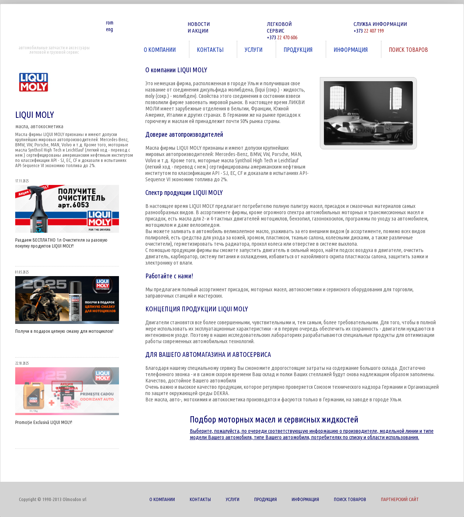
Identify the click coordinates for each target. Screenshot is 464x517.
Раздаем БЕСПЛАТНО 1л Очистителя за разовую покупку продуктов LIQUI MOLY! (61, 242)
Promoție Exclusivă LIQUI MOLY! (43, 422)
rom (109, 23)
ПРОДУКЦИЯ (298, 49)
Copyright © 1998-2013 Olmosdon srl (52, 499)
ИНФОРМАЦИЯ (351, 49)
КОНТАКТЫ (210, 49)
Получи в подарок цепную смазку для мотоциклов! (64, 331)
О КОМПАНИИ (160, 49)
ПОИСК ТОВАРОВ (409, 49)
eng (109, 29)
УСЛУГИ (254, 49)
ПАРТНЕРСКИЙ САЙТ (400, 499)
